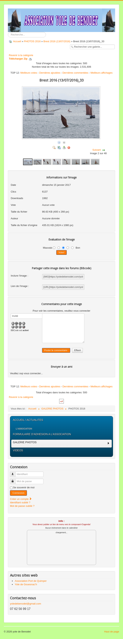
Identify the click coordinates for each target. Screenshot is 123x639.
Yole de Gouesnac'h (26, 584)
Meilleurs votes (28, 72)
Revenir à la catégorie (21, 55)
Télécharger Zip (20, 58)
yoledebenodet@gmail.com (25, 603)
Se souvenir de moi (23, 487)
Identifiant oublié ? (20, 502)
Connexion (18, 492)
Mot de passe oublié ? (22, 505)
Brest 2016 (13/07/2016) (57, 41)
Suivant (96, 149)
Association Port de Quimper (31, 580)
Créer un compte (21, 499)
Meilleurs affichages (102, 72)
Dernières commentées (75, 72)
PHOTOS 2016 (32, 41)
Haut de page (111, 631)
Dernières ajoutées (49, 72)
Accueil (17, 41)
